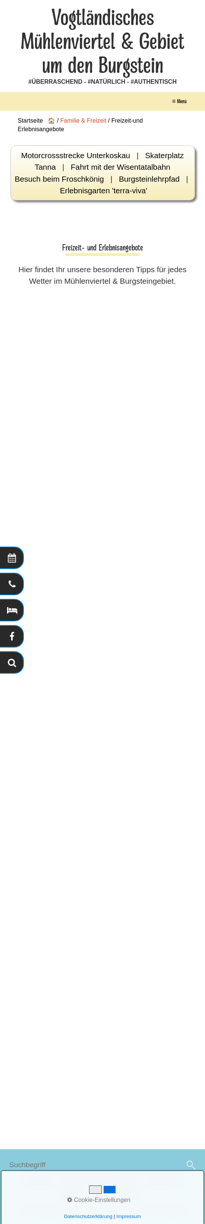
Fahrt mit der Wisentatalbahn (120, 167)
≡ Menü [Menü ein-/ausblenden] (179, 101)
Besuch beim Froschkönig (59, 179)
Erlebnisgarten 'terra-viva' (104, 190)
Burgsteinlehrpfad (149, 179)
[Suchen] (190, 1165)
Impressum (163, 1181)
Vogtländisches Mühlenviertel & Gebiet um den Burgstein (102, 42)
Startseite (39, 1181)
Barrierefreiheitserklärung (100, 1181)
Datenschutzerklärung (98, 1195)
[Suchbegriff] (102, 1165)
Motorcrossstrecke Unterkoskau (75, 155)
